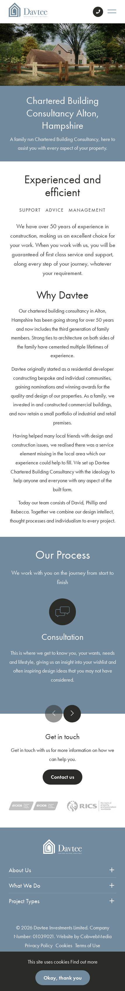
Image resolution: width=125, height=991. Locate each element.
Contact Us (98, 12)
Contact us (62, 777)
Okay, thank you (63, 977)
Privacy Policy (39, 945)
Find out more (84, 961)
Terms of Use (87, 945)
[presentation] (53, 713)
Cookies (63, 945)
